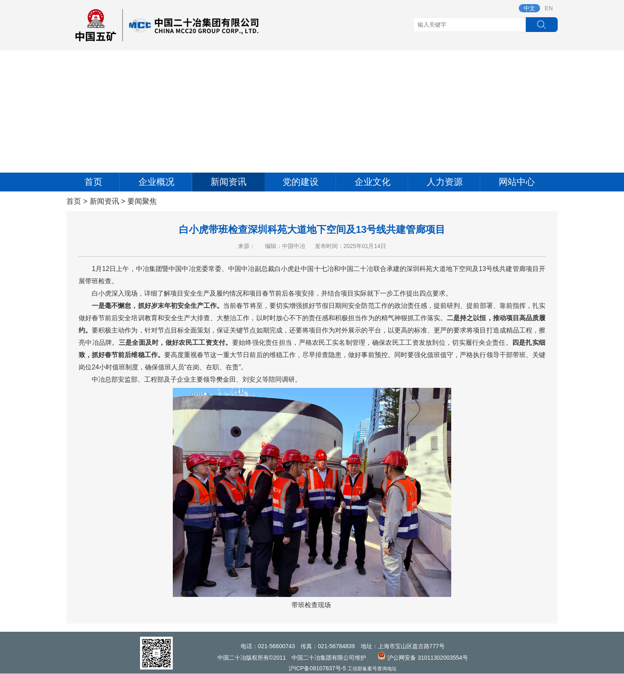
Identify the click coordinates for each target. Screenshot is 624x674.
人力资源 (445, 182)
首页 (93, 182)
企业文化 (373, 182)
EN (549, 8)
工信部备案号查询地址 (372, 669)
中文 (529, 8)
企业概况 (156, 182)
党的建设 (301, 182)
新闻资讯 (228, 182)
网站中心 (517, 182)
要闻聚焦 (142, 201)
